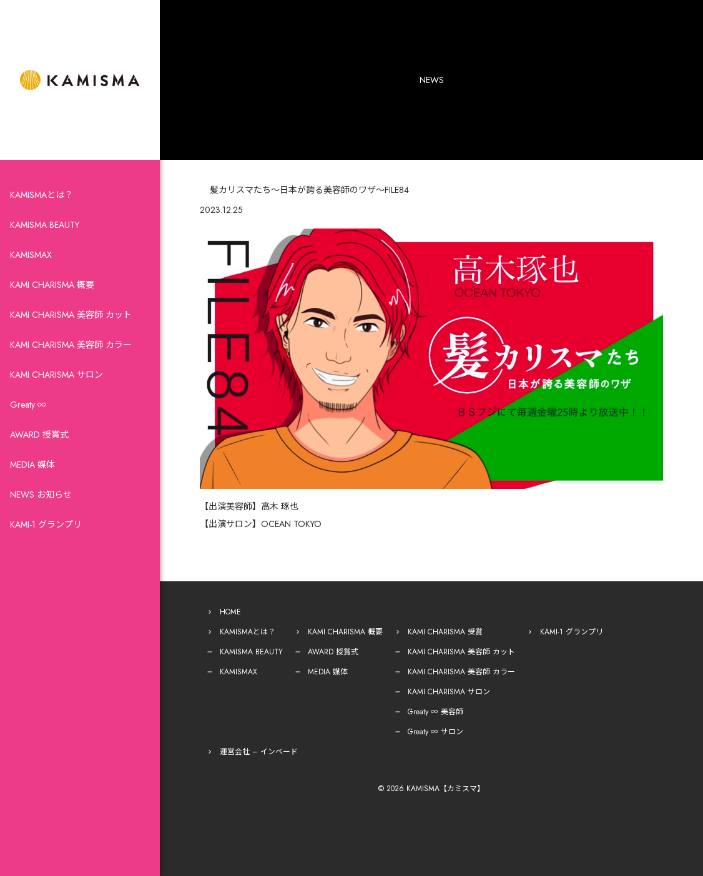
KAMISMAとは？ (41, 195)
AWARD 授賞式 (39, 434)
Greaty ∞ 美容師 (435, 711)
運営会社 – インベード (259, 751)
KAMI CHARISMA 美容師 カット (71, 314)
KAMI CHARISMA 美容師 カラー (71, 344)
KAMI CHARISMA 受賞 (445, 631)
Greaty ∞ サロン (435, 731)
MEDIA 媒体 (32, 464)
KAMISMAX (31, 255)
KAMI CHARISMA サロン (56, 374)
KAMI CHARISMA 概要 (52, 284)
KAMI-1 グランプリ (46, 524)
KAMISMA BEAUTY (44, 225)
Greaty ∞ (28, 404)
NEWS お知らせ (41, 494)
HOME (230, 612)
